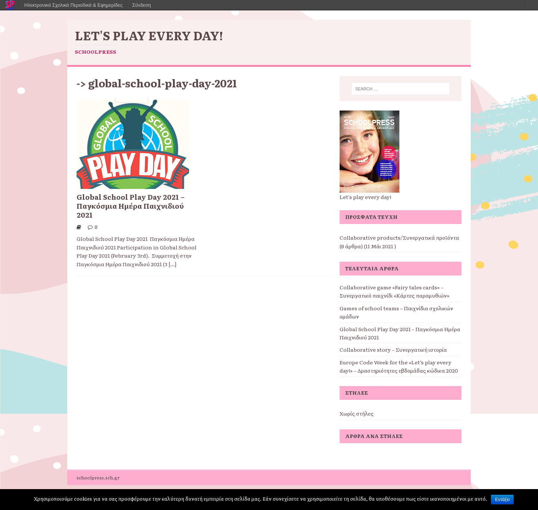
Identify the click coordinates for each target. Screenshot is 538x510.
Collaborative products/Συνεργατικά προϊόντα (399, 237)
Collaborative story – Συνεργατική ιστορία (393, 349)
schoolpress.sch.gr (98, 477)
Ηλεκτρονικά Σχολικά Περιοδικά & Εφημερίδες (73, 5)
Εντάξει (502, 499)
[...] (172, 264)
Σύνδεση (141, 5)
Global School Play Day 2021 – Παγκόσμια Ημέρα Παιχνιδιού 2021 (131, 206)
